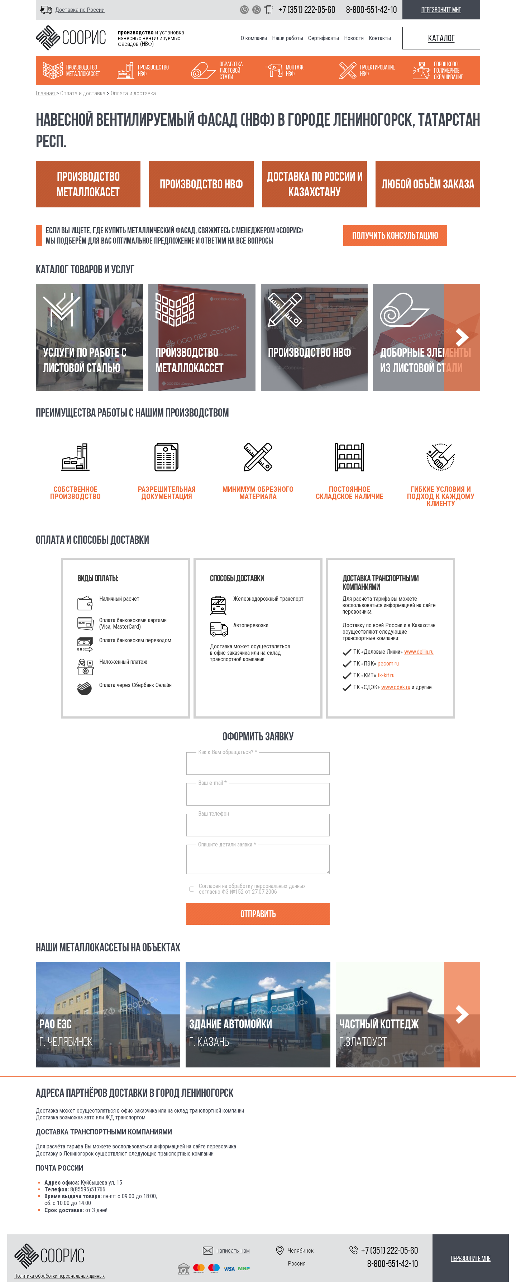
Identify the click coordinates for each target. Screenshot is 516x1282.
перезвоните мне (441, 10)
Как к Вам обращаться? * (227, 752)
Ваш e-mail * (212, 783)
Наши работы (287, 38)
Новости (354, 38)
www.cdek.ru (395, 687)
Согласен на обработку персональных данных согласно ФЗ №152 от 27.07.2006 (248, 889)
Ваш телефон (213, 814)
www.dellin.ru (419, 651)
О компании (254, 38)
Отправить (258, 914)
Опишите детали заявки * (227, 845)
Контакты (380, 38)
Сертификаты (323, 38)
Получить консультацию (395, 235)
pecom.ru (388, 663)
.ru (386, 675)
